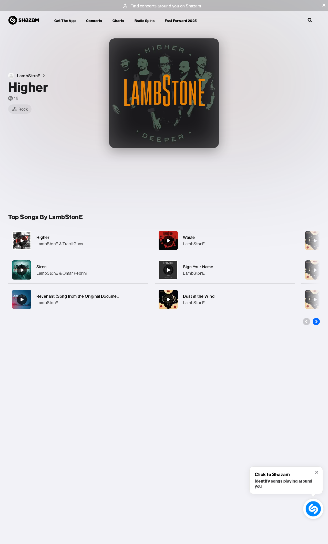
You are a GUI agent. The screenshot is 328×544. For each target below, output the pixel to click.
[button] (323, 5)
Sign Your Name (198, 266)
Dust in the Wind (198, 296)
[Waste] (225, 240)
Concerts (94, 20)
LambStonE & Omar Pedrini (61, 273)
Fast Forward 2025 (181, 20)
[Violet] (315, 270)
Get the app (65, 20)
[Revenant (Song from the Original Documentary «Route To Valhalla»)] (78, 299)
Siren (41, 266)
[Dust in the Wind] (225, 299)
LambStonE (47, 302)
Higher (42, 237)
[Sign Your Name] (225, 270)
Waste (189, 237)
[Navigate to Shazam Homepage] (26, 20)
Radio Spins (145, 20)
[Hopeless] (315, 299)
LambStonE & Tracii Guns (59, 243)
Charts (118, 20)
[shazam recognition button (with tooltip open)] (313, 509)
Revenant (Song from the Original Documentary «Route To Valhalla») (100, 296)
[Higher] (78, 240)
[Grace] (315, 241)
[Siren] (78, 270)
